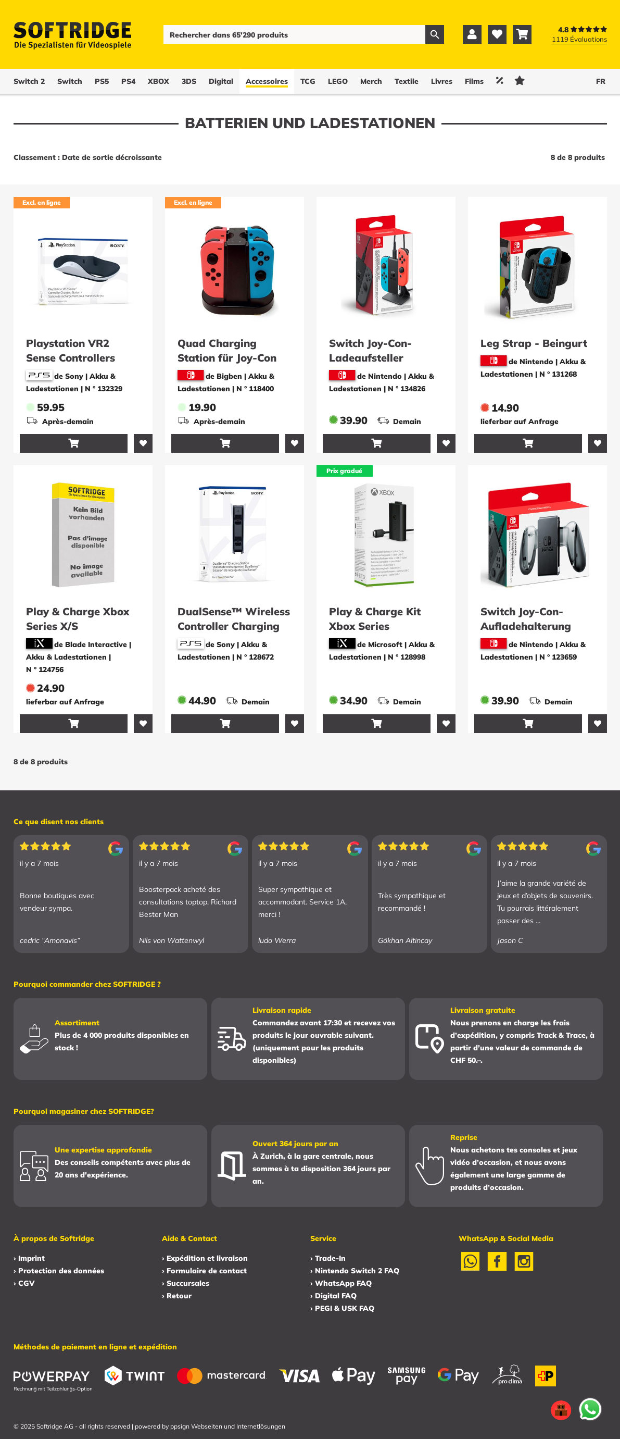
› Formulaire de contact (204, 1270)
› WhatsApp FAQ (341, 1283)
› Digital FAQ (333, 1295)
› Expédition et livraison (205, 1258)
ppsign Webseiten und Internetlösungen (227, 1426)
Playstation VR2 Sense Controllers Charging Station (70, 358)
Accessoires (267, 81)
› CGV (24, 1283)
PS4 (128, 81)
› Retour (177, 1295)
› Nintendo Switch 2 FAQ (354, 1270)
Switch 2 (29, 81)
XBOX (158, 81)
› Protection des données (59, 1270)
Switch (69, 81)
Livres (441, 81)
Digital (221, 81)
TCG (307, 81)
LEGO (338, 81)
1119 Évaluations (579, 39)
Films (474, 81)
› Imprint (29, 1258)
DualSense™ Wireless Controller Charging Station (234, 626)
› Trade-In (328, 1258)
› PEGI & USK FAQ (342, 1308)
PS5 (102, 81)
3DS (189, 81)
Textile (407, 81)
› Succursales (185, 1283)
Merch (371, 81)
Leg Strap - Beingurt (533, 343)
